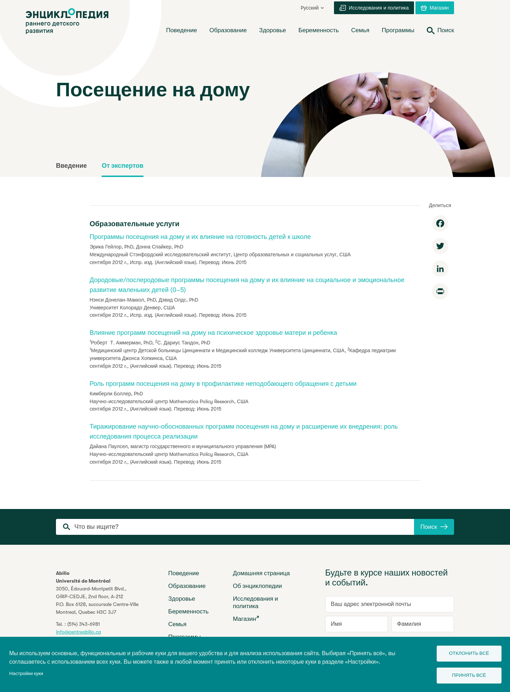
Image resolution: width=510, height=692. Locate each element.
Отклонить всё (466, 651)
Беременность (188, 611)
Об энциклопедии (257, 586)
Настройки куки (26, 672)
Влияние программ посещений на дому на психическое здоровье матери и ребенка (213, 332)
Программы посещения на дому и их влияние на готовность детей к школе (200, 236)
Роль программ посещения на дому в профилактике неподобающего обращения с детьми (223, 383)
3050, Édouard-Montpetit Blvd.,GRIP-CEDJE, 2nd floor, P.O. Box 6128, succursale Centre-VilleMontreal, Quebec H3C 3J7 (97, 600)
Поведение (183, 573)
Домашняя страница (261, 573)
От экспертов (122, 165)
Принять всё (466, 674)
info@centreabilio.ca (78, 632)
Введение (71, 165)
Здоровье (181, 598)
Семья (177, 624)
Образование (186, 586)
